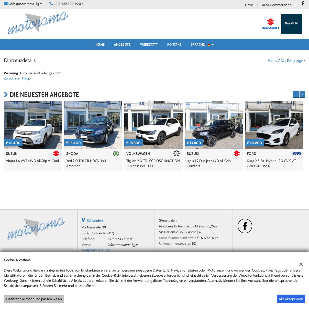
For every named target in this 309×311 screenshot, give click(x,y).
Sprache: (202, 44)
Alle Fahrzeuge (292, 60)
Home (100, 44)
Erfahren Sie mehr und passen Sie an (34, 299)
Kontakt (174, 44)
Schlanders (95, 220)
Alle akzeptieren (291, 299)
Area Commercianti (277, 5)
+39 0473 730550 (68, 4)
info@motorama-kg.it (25, 4)
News (249, 5)
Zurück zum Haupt (17, 78)
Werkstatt (149, 44)
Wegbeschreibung (95, 250)
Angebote (122, 44)
